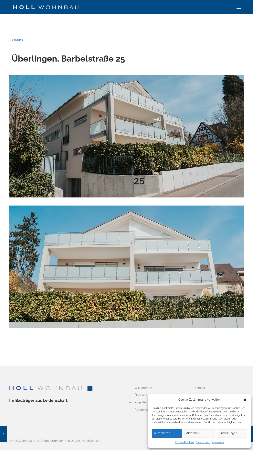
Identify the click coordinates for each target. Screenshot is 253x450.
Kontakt (200, 388)
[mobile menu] (238, 7)
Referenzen (143, 409)
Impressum (218, 442)
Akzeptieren (162, 433)
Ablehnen (193, 433)
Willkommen (143, 388)
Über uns (141, 395)
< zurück (17, 40)
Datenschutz (203, 442)
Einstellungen (228, 433)
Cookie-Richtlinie (184, 442)
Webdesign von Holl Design (61, 441)
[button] (245, 400)
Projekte (140, 402)
